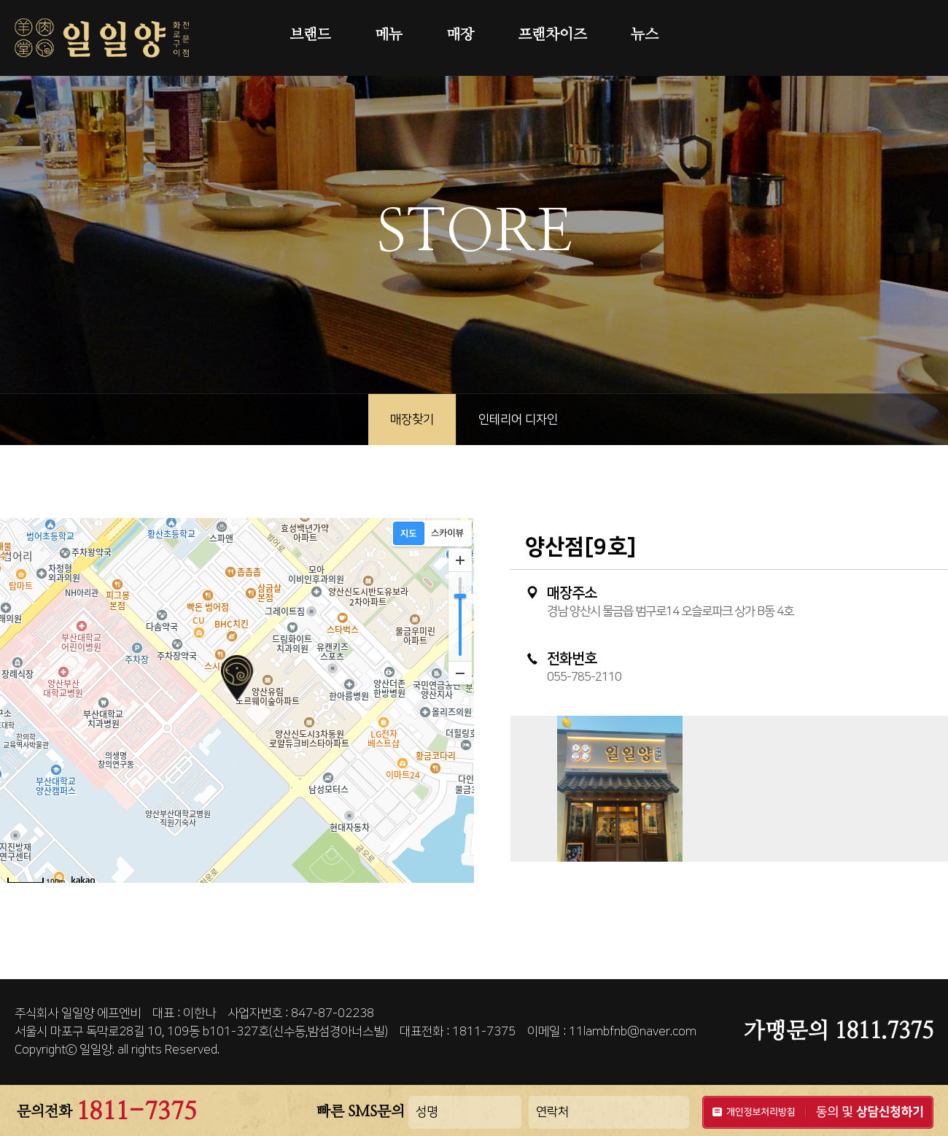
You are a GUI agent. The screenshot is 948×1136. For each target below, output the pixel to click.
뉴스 (644, 35)
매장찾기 (412, 419)
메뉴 (389, 35)
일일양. (96, 1049)
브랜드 (310, 35)
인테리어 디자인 (518, 419)
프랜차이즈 (552, 35)
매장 (460, 35)
